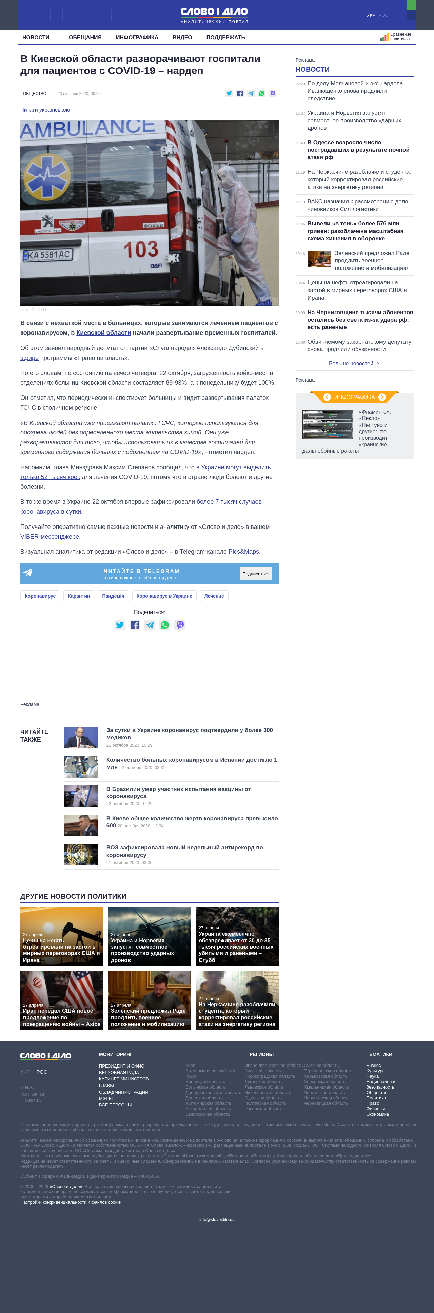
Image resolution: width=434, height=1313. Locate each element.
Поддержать (225, 37)
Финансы (376, 1193)
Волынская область (205, 1171)
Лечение (214, 596)
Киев (190, 1150)
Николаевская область (268, 1177)
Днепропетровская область (213, 1177)
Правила (30, 1185)
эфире (29, 357)
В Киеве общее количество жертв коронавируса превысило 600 (192, 906)
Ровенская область (264, 1193)
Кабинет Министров (124, 1163)
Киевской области (103, 332)
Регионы (262, 1139)
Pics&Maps (244, 551)
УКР (371, 15)
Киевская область (263, 1155)
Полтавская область (265, 1187)
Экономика (378, 1198)
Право (373, 1187)
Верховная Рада (119, 1157)
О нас (27, 1172)
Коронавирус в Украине (164, 596)
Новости (38, 37)
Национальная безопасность (382, 1169)
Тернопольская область (328, 1155)
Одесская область (263, 1182)
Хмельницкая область (326, 1171)
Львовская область (264, 1171)
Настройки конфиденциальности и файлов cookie (70, 1286)
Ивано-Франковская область (274, 1150)
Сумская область (321, 1150)
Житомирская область (208, 1187)
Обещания (85, 37)
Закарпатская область (208, 1193)
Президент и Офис (121, 1150)
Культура (376, 1155)
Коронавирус (40, 596)
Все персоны (115, 1189)
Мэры (106, 1183)
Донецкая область (204, 1182)
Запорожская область (207, 1198)
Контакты (32, 1178)
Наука (373, 1160)
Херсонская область (325, 1166)
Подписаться (256, 573)
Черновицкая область (326, 1187)
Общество (34, 93)
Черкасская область (324, 1177)
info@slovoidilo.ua (217, 1304)
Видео (182, 37)
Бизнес (374, 1150)
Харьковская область (325, 1160)
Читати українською (45, 110)
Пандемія (113, 596)
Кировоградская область (270, 1160)
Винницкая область (205, 1166)
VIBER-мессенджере (49, 536)
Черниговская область (327, 1182)
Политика (376, 1182)
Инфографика (137, 37)
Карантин (79, 596)
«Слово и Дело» (66, 1271)
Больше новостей (354, 448)
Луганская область (264, 1166)
